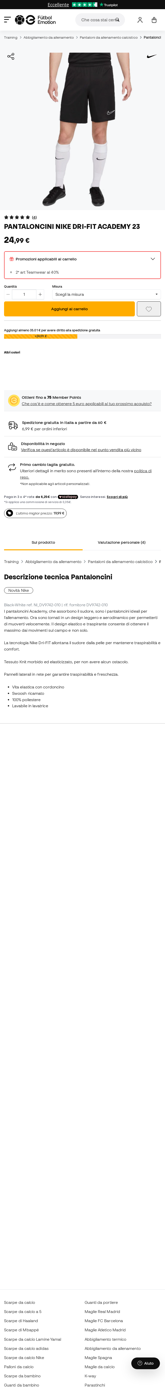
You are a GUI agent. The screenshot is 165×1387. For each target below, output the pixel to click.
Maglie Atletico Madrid (105, 1329)
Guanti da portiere (101, 1302)
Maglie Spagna (98, 1357)
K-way (90, 1376)
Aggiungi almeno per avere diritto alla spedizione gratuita (52, 330)
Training (10, 37)
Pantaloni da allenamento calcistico (109, 37)
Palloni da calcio (18, 1366)
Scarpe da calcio (19, 1302)
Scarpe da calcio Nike (24, 1357)
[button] (82, 447)
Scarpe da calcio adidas (26, 1348)
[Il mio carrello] (154, 20)
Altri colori (12, 352)
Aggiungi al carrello (69, 308)
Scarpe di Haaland (21, 1320)
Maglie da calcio (100, 1366)
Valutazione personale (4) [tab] (121, 542)
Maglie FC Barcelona (104, 1320)
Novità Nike (18, 590)
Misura (57, 286)
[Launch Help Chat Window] (145, 1363)
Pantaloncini (154, 37)
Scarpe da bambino (22, 1376)
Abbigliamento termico (105, 1339)
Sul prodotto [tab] (43, 542)
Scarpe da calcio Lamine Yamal (32, 1339)
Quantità (10, 286)
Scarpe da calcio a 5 (23, 1311)
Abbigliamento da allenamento (49, 37)
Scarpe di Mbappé (21, 1329)
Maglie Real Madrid (102, 1311)
